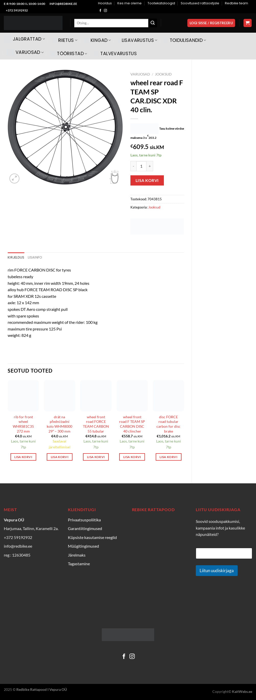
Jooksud (163, 74)
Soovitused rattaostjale (200, 3)
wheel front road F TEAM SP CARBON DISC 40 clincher (132, 424)
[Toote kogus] (141, 166)
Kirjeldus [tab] (16, 257)
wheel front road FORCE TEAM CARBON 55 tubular (96, 424)
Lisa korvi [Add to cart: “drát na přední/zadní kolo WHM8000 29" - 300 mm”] (59, 457)
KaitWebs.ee (242, 691)
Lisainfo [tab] (35, 257)
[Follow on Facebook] (100, 11)
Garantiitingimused (85, 528)
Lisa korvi (147, 180)
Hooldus (105, 3)
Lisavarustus (137, 40)
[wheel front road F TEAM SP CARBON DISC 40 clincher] (132, 395)
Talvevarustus (115, 54)
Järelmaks (77, 554)
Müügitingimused (83, 546)
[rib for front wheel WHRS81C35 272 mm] (23, 395)
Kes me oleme (129, 3)
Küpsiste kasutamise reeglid (92, 537)
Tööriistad (69, 54)
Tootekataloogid (161, 3)
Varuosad (25, 52)
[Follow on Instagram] (105, 11)
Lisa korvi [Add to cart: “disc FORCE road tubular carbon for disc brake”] (168, 457)
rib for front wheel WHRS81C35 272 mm (23, 424)
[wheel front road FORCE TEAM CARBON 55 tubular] (96, 395)
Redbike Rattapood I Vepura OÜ (41, 689)
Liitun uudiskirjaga (217, 570)
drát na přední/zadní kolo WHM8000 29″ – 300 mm (59, 424)
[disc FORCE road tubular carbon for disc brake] (168, 395)
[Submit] (152, 23)
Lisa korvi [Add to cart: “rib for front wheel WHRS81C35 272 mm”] (23, 457)
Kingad (97, 40)
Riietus (64, 40)
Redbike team (236, 3)
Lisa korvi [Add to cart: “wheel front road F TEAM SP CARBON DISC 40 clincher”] (132, 457)
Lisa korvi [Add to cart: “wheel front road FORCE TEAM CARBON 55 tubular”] (96, 457)
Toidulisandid (185, 40)
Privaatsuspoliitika (84, 519)
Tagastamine (79, 563)
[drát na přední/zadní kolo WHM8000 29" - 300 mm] (59, 395)
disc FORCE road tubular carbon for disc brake (168, 424)
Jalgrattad (24, 39)
